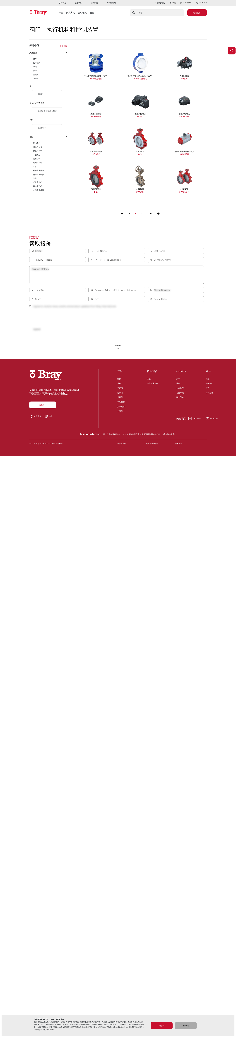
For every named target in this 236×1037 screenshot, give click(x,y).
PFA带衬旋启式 (140, 78)
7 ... (142, 213)
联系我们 (78, 3)
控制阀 (120, 392)
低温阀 (120, 411)
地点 (178, 383)
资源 (208, 371)
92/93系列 (184, 154)
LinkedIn (185, 3)
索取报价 (197, 12)
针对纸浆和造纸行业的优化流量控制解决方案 (141, 434)
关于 (178, 378)
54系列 (140, 116)
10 (150, 213)
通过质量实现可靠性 (111, 434)
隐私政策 (51, 1029)
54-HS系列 (184, 116)
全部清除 (63, 46)
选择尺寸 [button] (42, 94)
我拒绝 (186, 1025)
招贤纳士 (94, 3)
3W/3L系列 (184, 192)
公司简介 (62, 3)
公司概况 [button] (82, 12)
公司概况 (181, 371)
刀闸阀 (120, 388)
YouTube (201, 3)
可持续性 (180, 392)
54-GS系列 (96, 116)
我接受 (161, 1025)
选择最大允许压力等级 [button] (47, 111)
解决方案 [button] (70, 12)
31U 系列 (140, 192)
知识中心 (209, 383)
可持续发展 (111, 3)
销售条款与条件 (152, 444)
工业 (149, 378)
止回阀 (120, 397)
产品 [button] (61, 12)
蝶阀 (119, 378)
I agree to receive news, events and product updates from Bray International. (72, 306)
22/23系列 (96, 154)
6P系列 (184, 78)
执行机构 (121, 401)
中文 (174, 3)
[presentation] (53, 318)
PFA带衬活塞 (96, 78)
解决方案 (152, 371)
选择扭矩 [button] (42, 128)
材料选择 (209, 392)
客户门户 (180, 397)
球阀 (119, 383)
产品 (119, 371)
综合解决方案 (152, 383)
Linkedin (188, 419)
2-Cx (140, 154)
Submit (36, 329)
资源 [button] (92, 12)
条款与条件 (121, 444)
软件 (208, 388)
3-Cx (96, 192)
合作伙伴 (180, 388)
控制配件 (121, 406)
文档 (208, 378)
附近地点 (159, 3)
